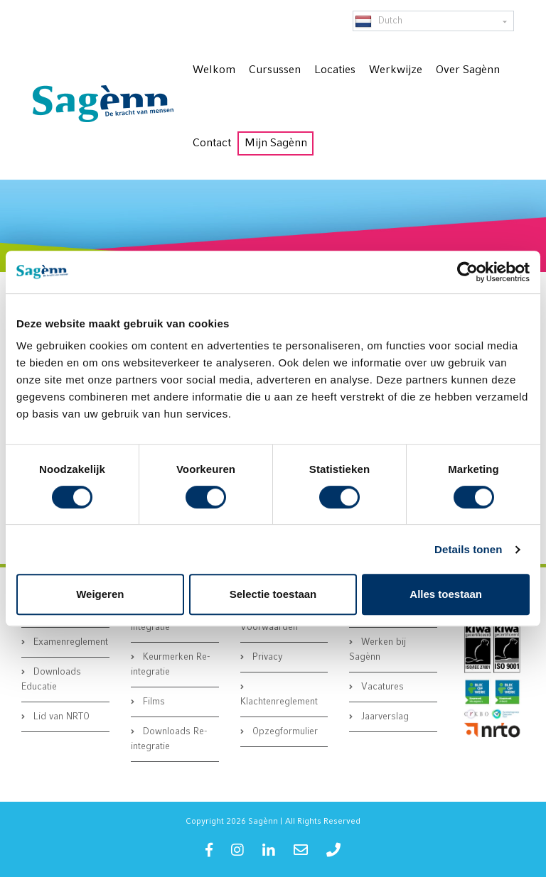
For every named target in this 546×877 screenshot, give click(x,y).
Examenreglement (69, 642)
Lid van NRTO (60, 716)
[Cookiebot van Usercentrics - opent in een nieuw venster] (467, 272)
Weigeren (100, 594)
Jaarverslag (383, 716)
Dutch (378, 21)
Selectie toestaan (273, 594)
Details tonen (468, 549)
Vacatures (381, 687)
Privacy (266, 657)
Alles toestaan (446, 594)
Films (152, 702)
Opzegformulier (284, 731)
